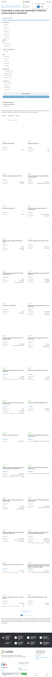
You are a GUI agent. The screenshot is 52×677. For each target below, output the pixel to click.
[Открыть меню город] (47, 2)
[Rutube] (4, 664)
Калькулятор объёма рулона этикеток (32, 637)
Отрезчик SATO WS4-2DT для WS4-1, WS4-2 (37, 597)
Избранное (36, 674)
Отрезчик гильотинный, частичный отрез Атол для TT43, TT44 (13, 403)
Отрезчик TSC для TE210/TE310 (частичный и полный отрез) (38, 468)
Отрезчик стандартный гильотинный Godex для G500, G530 (38, 274)
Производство (10, 115)
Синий (5, 61)
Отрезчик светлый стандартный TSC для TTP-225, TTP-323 (38, 338)
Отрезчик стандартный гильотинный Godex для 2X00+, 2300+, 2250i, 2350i (13, 533)
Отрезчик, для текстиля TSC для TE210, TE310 (13, 564)
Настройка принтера (22, 669)
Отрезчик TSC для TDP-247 (9, 208)
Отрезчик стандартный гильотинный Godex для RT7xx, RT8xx (38, 306)
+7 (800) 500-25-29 (40, 651)
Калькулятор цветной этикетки (31, 643)
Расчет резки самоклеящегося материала (45, 643)
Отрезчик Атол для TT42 (33, 143)
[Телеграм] (2, 664)
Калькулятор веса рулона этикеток (18, 643)
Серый (5, 59)
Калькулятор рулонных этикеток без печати (18, 638)
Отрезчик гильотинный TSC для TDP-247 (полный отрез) (37, 209)
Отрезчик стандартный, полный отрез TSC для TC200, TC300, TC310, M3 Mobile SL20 (13, 468)
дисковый (6, 85)
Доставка (3, 672)
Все (4, 41)
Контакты (3, 670)
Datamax (6, 29)
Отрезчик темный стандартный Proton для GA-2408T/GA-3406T (13, 500)
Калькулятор (38, 655)
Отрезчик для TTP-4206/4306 (9, 305)
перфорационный (8, 73)
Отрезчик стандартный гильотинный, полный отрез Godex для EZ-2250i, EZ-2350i (38, 533)
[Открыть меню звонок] (50, 2)
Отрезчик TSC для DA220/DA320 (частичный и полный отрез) (38, 436)
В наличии (6, 44)
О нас (2, 669)
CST (5, 27)
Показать (26, 96)
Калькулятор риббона (6, 643)
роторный (6, 90)
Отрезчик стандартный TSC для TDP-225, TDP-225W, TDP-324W (13, 338)
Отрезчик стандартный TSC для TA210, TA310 (38, 240)
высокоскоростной (8, 71)
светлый (6, 57)
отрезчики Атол (7, 106)
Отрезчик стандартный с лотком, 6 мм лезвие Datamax (13, 598)
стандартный (7, 75)
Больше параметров (26, 93)
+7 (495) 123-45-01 (40, 652)
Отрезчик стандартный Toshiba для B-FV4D (37, 402)
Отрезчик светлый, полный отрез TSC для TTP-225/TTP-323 (13, 371)
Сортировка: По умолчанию (12, 120)
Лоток (5, 51)
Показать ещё (6, 37)
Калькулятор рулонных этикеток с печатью (6, 638)
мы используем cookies (8, 674)
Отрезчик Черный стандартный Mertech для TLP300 (12, 241)
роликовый (6, 87)
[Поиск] (5, 2)
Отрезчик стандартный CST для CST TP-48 (12, 176)
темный (6, 63)
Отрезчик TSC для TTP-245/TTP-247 (11, 435)
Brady (5, 24)
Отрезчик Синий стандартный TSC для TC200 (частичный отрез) (13, 274)
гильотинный (7, 83)
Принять (24, 673)
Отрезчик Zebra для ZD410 (8, 143)
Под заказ (6, 46)
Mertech (6, 33)
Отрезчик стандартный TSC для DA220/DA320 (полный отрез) (38, 500)
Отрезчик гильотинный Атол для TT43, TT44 (38, 370)
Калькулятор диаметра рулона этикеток (45, 637)
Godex (5, 31)
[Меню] (2, 2)
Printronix (6, 36)
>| (30, 615)
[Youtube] (6, 664)
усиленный (7, 78)
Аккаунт (47, 674)
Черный (6, 66)
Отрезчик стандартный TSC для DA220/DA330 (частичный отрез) (38, 176)
